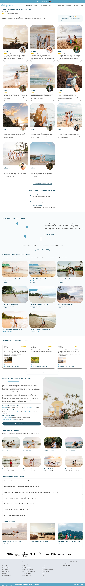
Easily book (4, 408)
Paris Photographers (26, 564)
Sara (7, 365)
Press (43, 568)
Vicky (34, 365)
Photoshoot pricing (8, 417)
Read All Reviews (49, 235)
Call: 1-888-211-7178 (78, 585)
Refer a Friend (5, 577)
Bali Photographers (26, 566)
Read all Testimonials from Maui (42, 373)
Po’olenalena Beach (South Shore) (13, 367)
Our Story (44, 564)
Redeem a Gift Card (6, 575)
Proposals (68, 5)
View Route (6, 282)
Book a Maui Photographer (21, 424)
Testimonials (61, 5)
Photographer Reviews (7, 579)
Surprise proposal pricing (9, 420)
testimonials (7, 412)
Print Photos (5, 570)
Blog (43, 577)
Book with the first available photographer (42, 183)
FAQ (43, 575)
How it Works (52, 5)
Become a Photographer (47, 570)
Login (81, 5)
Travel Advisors (43, 5)
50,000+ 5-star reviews (13, 381)
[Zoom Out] (41, 241)
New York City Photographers (28, 572)
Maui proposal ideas (14, 412)
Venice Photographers (27, 574)
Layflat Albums (5, 572)
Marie (61, 365)
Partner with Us (45, 572)
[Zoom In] (41, 239)
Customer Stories (6, 568)
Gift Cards (75, 5)
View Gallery (15, 362)
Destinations (29, 5)
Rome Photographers (26, 575)
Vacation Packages (6, 564)
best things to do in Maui (28, 412)
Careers (44, 574)
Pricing (35, 5)
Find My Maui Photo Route (42, 250)
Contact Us (44, 566)
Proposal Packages (6, 566)
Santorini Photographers (27, 570)
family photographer (28, 408)
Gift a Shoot (5, 574)
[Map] (22, 232)
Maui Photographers (26, 568)
